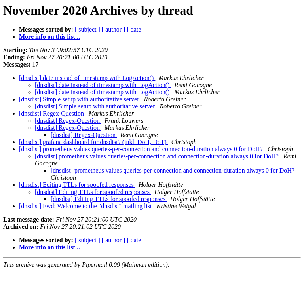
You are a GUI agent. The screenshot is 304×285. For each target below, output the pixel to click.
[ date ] (135, 29)
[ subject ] (87, 29)
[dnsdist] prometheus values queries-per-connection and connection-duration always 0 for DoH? (141, 149)
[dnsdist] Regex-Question (52, 113)
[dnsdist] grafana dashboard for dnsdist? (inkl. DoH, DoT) (93, 142)
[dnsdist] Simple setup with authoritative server (80, 99)
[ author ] (113, 29)
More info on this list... (49, 36)
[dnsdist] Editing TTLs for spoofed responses (77, 184)
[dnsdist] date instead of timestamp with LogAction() (87, 77)
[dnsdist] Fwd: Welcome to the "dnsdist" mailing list (86, 206)
